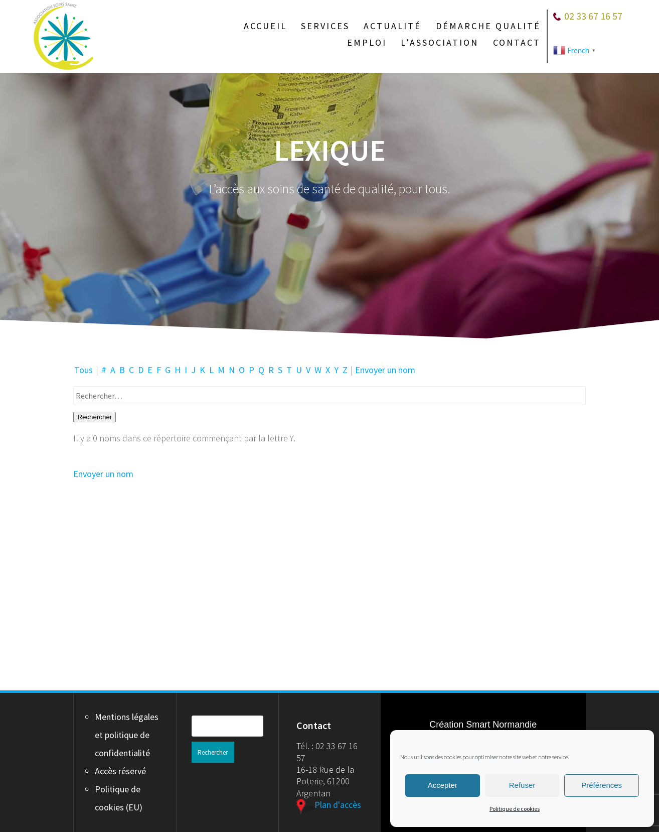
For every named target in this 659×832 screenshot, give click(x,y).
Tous (83, 370)
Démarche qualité (488, 26)
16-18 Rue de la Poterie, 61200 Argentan (325, 781)
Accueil (265, 26)
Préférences (601, 785)
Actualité (392, 26)
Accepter (442, 785)
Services (325, 26)
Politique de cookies (514, 808)
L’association (439, 42)
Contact (517, 42)
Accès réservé (120, 771)
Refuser (522, 785)
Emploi (367, 42)
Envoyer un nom (385, 370)
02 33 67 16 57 (593, 16)
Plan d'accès (328, 804)
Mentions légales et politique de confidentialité (126, 735)
